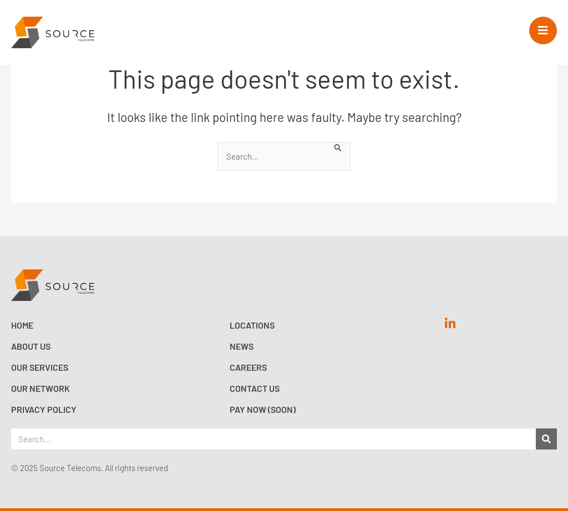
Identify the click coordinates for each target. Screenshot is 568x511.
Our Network (40, 388)
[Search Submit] (338, 147)
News (241, 346)
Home (22, 325)
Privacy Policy (44, 409)
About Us (30, 346)
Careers (248, 367)
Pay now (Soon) (263, 409)
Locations (252, 325)
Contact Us (255, 388)
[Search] (546, 438)
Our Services (39, 367)
